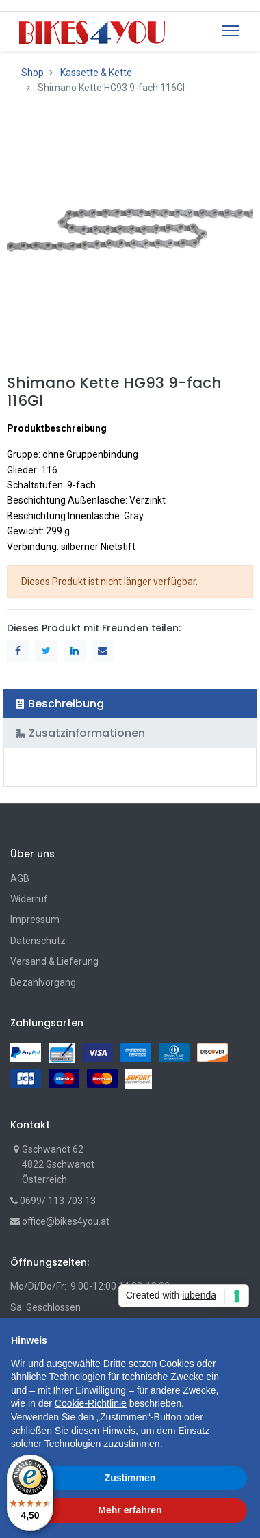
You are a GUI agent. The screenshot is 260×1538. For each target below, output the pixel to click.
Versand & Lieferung (54, 961)
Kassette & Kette (96, 72)
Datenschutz (38, 940)
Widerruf (29, 899)
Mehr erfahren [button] (129, 1509)
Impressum (35, 919)
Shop (32, 72)
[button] (242, 1340)
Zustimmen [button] (130, 1477)
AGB (19, 878)
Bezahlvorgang (43, 982)
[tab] (130, 703)
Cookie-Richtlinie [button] (91, 1403)
